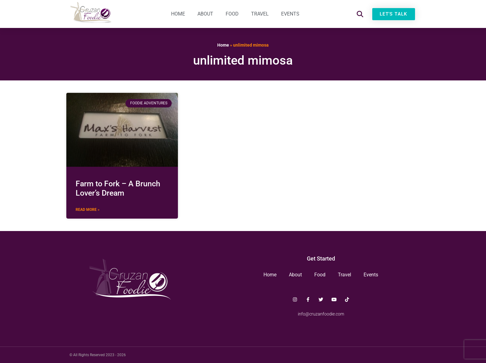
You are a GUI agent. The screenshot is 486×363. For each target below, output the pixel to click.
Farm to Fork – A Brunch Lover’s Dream (118, 188)
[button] (360, 14)
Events (290, 14)
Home (178, 14)
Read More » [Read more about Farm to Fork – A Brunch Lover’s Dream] (87, 209)
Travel (260, 14)
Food (232, 14)
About (205, 14)
